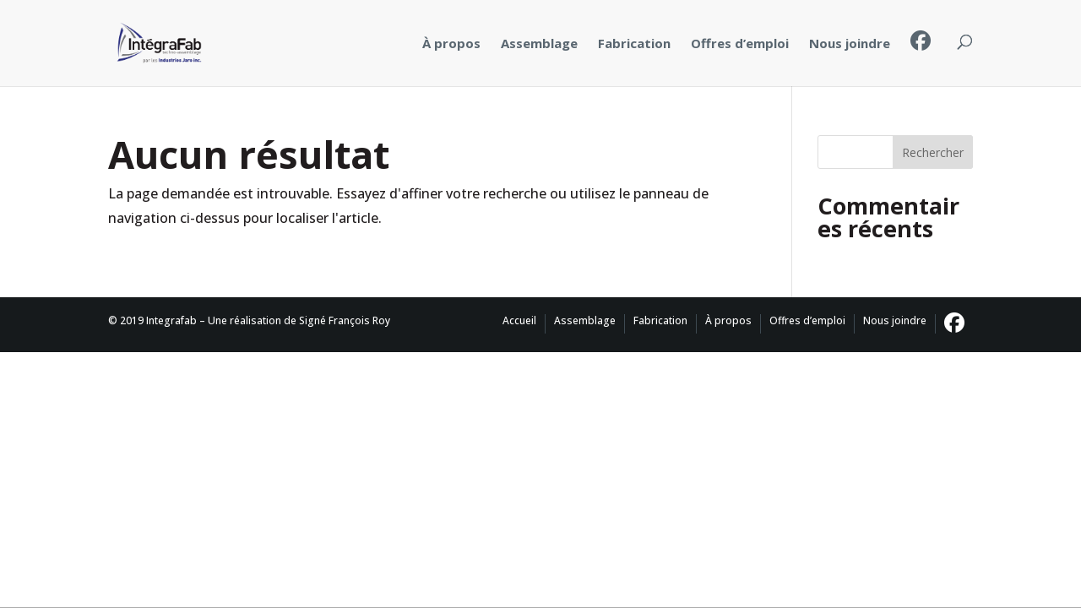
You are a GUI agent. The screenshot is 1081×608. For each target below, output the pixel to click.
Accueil (519, 320)
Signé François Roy (344, 320)
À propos (451, 43)
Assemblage (539, 43)
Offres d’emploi (740, 43)
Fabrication (634, 43)
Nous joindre (849, 43)
